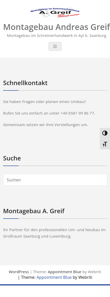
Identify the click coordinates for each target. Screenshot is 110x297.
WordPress (19, 271)
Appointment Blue (64, 271)
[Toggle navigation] (55, 46)
